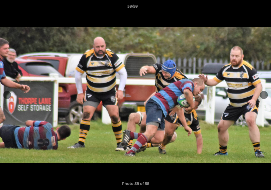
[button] (249, 7)
